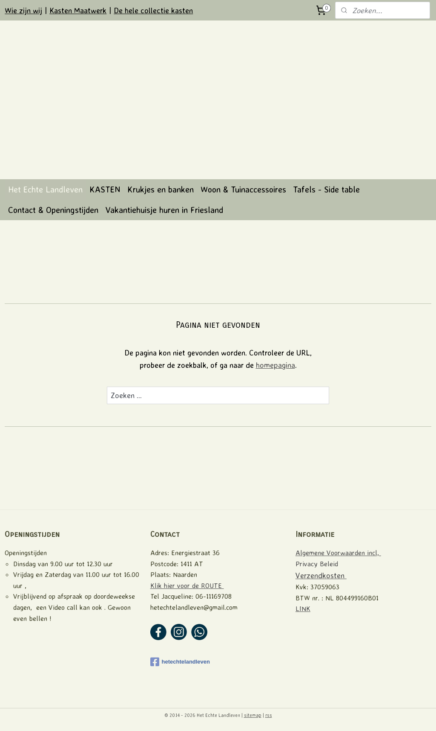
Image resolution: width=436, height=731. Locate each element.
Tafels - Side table (326, 189)
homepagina (275, 365)
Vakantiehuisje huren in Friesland (164, 209)
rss (268, 715)
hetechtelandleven (180, 662)
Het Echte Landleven (45, 189)
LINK (302, 608)
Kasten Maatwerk (77, 10)
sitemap (252, 715)
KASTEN (104, 189)
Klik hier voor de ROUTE (187, 585)
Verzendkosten (321, 575)
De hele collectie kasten (153, 10)
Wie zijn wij (23, 10)
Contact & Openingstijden (53, 209)
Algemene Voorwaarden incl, (338, 552)
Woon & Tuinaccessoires (243, 189)
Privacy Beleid (316, 563)
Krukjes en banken (160, 189)
